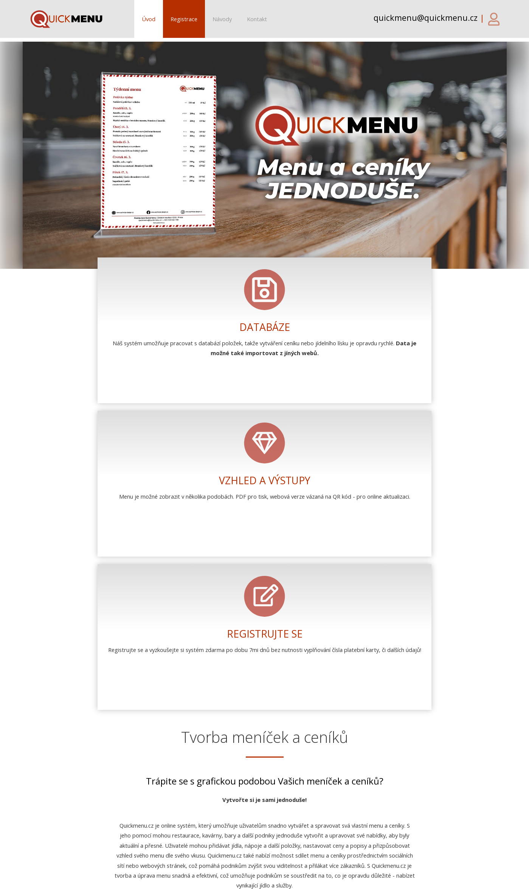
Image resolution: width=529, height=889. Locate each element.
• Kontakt (217, 844)
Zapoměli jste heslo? (209, 731)
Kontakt (257, 19)
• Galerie (216, 824)
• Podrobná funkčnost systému (244, 815)
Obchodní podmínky (309, 879)
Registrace (184, 19)
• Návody (217, 834)
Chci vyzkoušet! (264, 600)
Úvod (148, 19)
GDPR (352, 879)
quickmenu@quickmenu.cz (107, 842)
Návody (222, 19)
